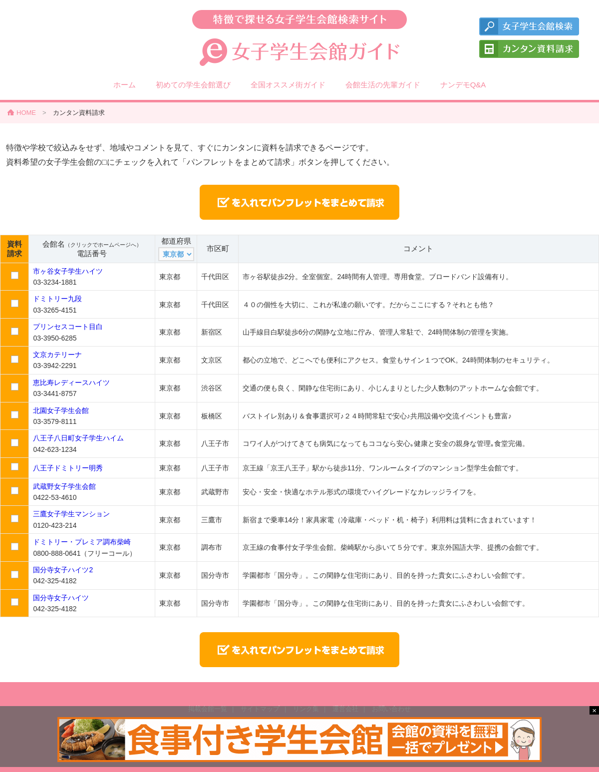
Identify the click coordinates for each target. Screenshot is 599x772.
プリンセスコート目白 (68, 327)
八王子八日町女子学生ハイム (78, 438)
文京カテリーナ (57, 355)
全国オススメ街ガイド (288, 84)
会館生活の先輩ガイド (382, 84)
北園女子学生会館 (61, 410)
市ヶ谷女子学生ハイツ (68, 271)
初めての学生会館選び (193, 84)
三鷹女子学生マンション (71, 514)
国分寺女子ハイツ (61, 598)
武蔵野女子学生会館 (64, 486)
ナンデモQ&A (463, 84)
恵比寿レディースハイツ (71, 382)
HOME (26, 112)
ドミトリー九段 (57, 299)
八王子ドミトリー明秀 (68, 468)
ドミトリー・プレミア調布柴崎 (82, 542)
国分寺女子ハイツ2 (63, 570)
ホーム (124, 84)
